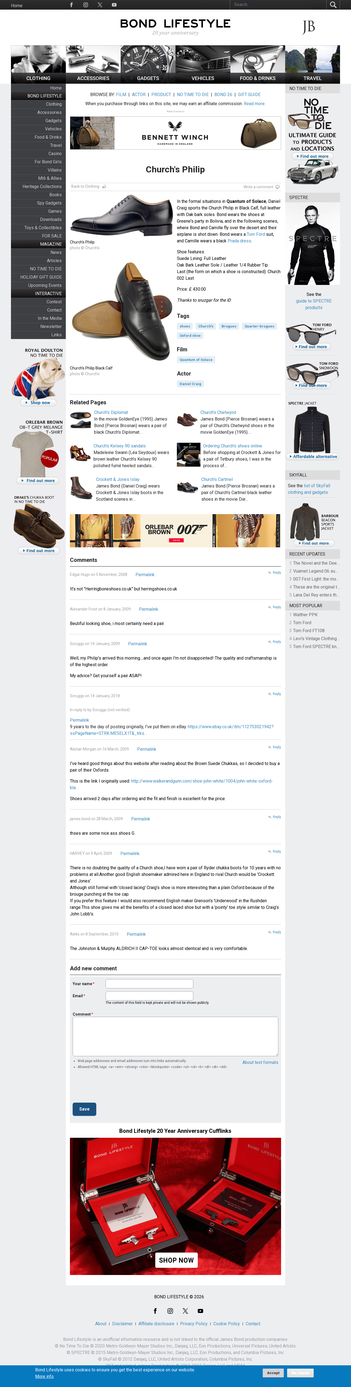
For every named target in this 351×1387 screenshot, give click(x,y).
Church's (205, 326)
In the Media (50, 318)
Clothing (54, 104)
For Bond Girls (48, 161)
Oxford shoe (190, 336)
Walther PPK (305, 614)
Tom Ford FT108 (309, 630)
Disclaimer (122, 1323)
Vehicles (53, 128)
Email (78, 996)
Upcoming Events (45, 285)
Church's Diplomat (111, 412)
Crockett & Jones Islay (118, 479)
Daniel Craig (190, 384)
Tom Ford (256, 234)
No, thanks (300, 1373)
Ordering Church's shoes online (232, 446)
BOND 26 (223, 94)
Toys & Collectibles (43, 227)
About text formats (260, 1062)
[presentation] (114, 1087)
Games (55, 211)
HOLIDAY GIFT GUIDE (41, 277)
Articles (54, 260)
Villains (55, 170)
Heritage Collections (42, 186)
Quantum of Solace (196, 360)
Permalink (145, 574)
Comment (82, 1014)
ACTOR (139, 94)
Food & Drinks (48, 137)
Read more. (254, 103)
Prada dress (239, 240)
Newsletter (51, 326)
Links (56, 334)
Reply (277, 573)
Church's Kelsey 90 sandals (120, 446)
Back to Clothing (85, 186)
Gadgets (54, 120)
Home (16, 5)
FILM (121, 94)
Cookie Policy (226, 1323)
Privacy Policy (194, 1323)
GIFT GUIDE (249, 94)
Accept (273, 1373)
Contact (54, 310)
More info (44, 1376)
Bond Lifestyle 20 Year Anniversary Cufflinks (175, 1131)
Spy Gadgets (49, 203)
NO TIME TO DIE (46, 268)
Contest (54, 301)
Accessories (49, 112)
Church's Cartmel (217, 479)
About (100, 1323)
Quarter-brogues (259, 326)
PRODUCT (161, 94)
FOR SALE (52, 236)
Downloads (51, 219)
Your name (82, 984)
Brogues (229, 326)
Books (55, 194)
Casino (55, 153)
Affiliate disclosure (156, 1323)
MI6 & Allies (50, 178)
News (56, 252)
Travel (56, 145)
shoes (185, 326)
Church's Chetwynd (218, 412)
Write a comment (258, 187)
